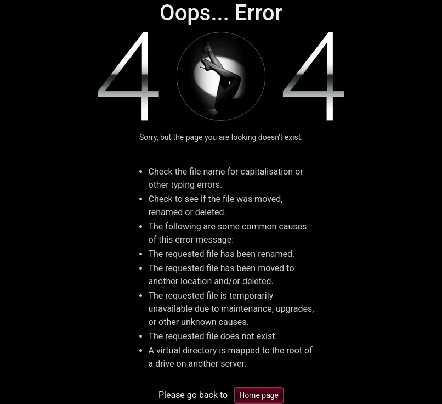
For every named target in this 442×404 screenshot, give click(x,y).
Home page (259, 395)
